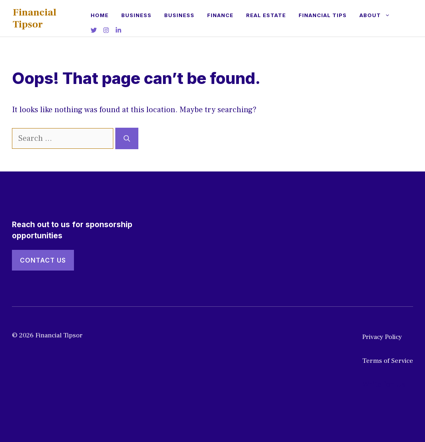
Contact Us (43, 260)
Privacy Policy (382, 337)
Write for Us (383, 384)
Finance (220, 15)
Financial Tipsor (34, 18)
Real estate (266, 15)
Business (136, 15)
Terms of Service (387, 360)
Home (100, 15)
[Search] (126, 138)
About (377, 15)
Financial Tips (323, 15)
